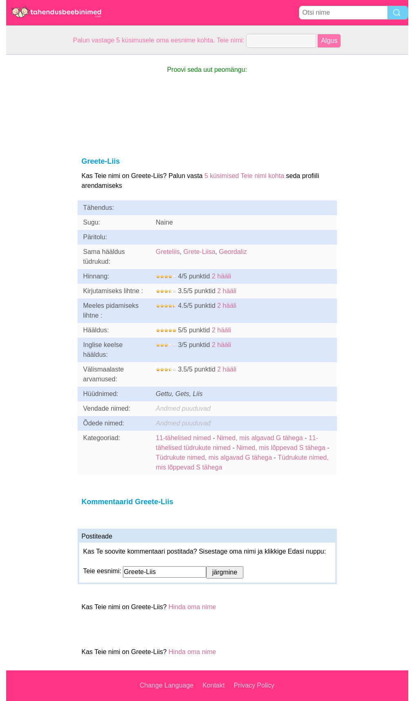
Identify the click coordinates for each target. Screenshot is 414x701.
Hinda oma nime (192, 606)
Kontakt (214, 685)
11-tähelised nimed (184, 437)
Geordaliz (233, 251)
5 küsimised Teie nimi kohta (244, 175)
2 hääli (221, 276)
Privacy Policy (254, 685)
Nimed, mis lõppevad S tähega (280, 447)
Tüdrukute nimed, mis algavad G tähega (214, 457)
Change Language (167, 685)
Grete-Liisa (199, 251)
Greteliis (168, 251)
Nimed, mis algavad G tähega (260, 437)
